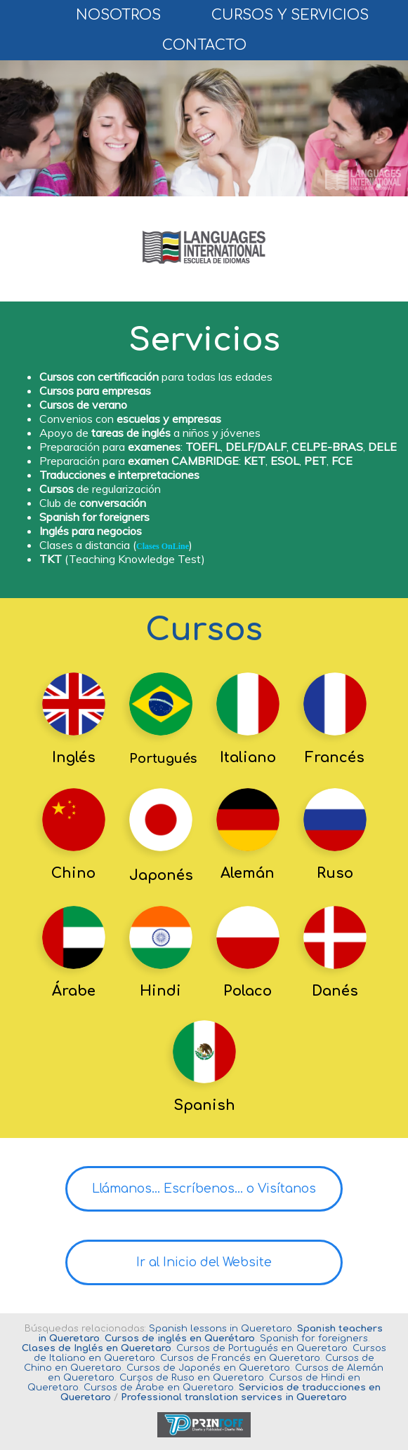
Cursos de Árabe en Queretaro (159, 1388)
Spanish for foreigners (314, 1338)
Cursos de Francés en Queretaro (240, 1358)
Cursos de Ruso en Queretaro (191, 1378)
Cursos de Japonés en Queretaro (208, 1368)
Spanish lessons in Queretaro (220, 1329)
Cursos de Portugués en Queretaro (262, 1348)
